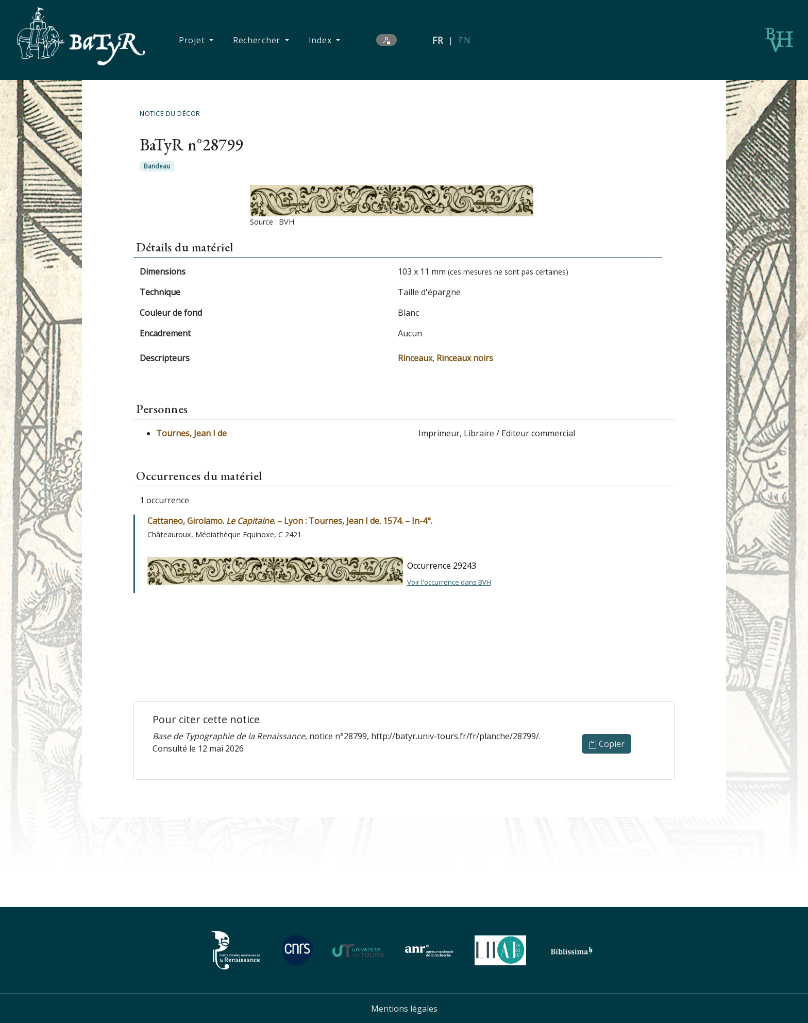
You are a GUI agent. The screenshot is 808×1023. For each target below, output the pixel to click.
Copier (606, 743)
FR (437, 40)
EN (464, 40)
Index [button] (321, 40)
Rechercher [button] (258, 40)
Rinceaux (415, 358)
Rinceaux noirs (464, 358)
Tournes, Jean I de (191, 433)
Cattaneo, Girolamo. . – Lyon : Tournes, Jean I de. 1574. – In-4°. (289, 520)
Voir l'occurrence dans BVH (449, 582)
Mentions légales (404, 1008)
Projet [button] (193, 40)
